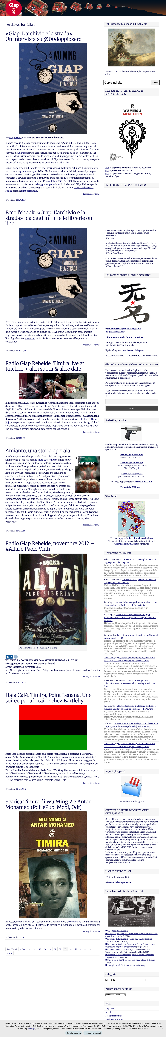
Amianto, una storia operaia (37, 450)
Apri (107, 167)
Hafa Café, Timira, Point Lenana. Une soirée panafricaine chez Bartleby (48, 698)
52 (60, 949)
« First (22, 949)
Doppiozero (15, 137)
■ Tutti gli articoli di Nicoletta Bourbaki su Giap (125, 931)
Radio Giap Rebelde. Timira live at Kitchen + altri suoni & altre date (44, 366)
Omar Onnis (109, 624)
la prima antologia (27, 171)
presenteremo (74, 921)
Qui (107, 170)
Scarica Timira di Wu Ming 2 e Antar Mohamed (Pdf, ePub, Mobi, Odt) (48, 804)
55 (76, 949)
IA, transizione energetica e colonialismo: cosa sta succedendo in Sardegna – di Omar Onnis (130, 649)
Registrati (110, 974)
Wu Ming (22, 152)
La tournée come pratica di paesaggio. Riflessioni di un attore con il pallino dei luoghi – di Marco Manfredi (130, 583)
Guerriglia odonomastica (125, 510)
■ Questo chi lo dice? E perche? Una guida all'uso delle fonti (130, 926)
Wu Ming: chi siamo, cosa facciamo (124, 295)
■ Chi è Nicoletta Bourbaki (116, 897)
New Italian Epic (53, 181)
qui (137, 434)
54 (70, 949)
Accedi (108, 978)
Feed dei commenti (114, 985)
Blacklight (31, 1029)
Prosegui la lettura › (91, 194)
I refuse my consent (93, 1033)
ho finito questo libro (45, 459)
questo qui (30, 338)
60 (85, 949)
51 (55, 949)
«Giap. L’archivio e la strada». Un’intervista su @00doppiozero (43, 36)
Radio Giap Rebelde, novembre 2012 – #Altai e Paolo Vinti (49, 546)
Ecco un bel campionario (119, 848)
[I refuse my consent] (162, 1028)
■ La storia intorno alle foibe (117, 915)
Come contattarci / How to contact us (125, 303)
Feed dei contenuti (113, 982)
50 (45, 949)
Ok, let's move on (74, 1033)
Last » (9, 953)
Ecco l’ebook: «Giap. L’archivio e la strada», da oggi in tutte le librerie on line (48, 218)
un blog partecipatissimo (46, 184)
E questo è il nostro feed (131, 440)
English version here (115, 298)
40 (40, 949)
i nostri (133, 316)
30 (34, 949)
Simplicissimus (29, 190)
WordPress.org (112, 989)
